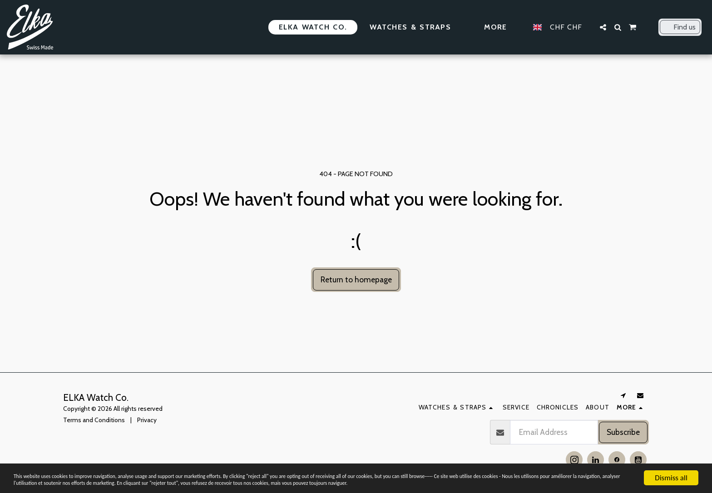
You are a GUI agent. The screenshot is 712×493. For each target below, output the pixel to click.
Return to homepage (356, 279)
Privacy (147, 420)
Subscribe (623, 432)
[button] (603, 27)
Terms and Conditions (94, 420)
